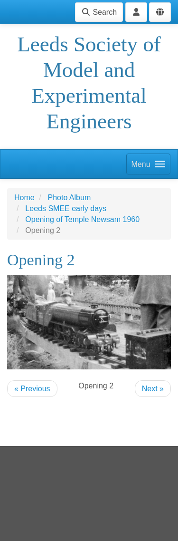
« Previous (32, 389)
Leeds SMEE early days (65, 208)
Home (24, 197)
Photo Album (69, 197)
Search (99, 12)
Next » (153, 389)
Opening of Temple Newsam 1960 (82, 219)
